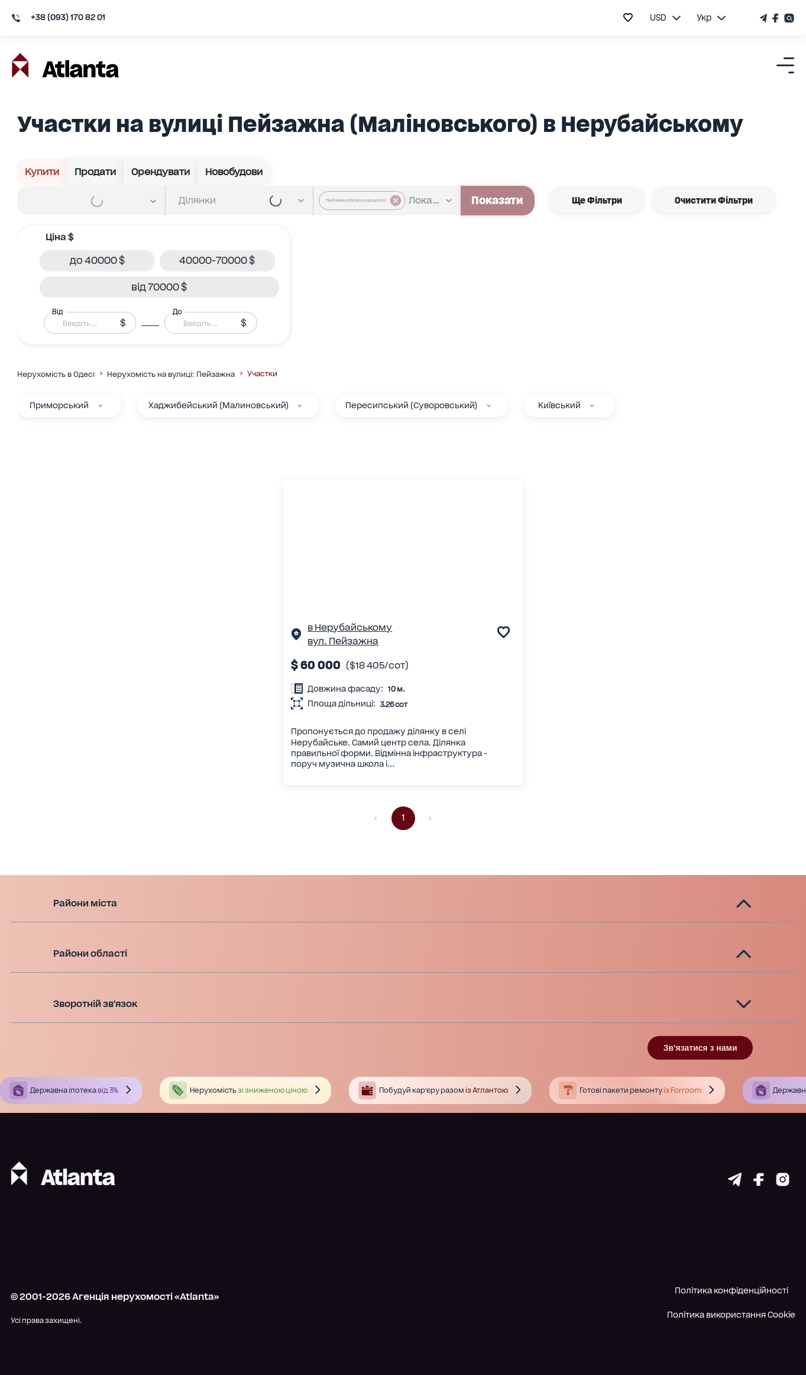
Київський (559, 405)
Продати (95, 172)
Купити (42, 172)
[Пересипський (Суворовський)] (488, 405)
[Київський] (591, 405)
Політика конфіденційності (731, 1290)
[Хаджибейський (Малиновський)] (299, 405)
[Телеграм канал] (764, 18)
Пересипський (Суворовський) (411, 405)
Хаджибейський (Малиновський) (218, 405)
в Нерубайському (349, 627)
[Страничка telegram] (735, 1182)
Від (57, 312)
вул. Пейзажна (342, 641)
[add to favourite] (628, 17)
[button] (97, 261)
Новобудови (234, 172)
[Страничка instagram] (782, 1182)
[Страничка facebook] (758, 1182)
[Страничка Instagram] (788, 18)
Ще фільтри (597, 200)
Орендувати (161, 172)
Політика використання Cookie (731, 1314)
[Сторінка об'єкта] (296, 636)
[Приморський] (100, 405)
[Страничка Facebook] (776, 18)
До (177, 312)
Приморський (59, 405)
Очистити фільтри (713, 200)
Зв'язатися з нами (700, 1048)
